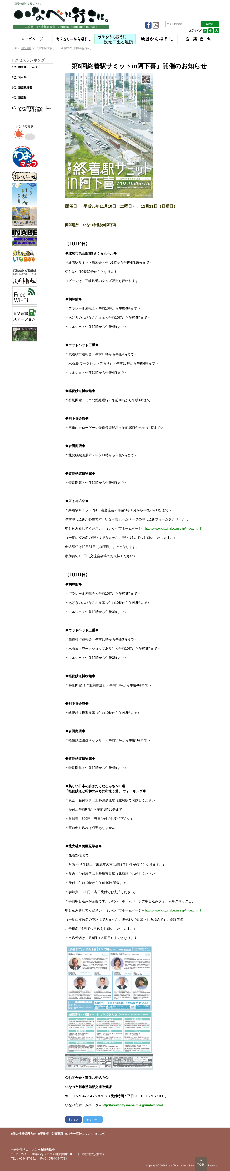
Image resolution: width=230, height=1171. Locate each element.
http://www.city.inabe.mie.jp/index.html (173, 528)
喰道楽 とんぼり (29, 67)
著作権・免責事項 (51, 1133)
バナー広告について (80, 1133)
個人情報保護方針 (24, 1133)
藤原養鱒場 (25, 87)
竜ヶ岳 (22, 77)
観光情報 (26, 48)
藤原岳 (22, 97)
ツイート (92, 1119)
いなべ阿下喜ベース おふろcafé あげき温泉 (34, 109)
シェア (73, 1119)
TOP (200, 1162)
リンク (101, 1133)
